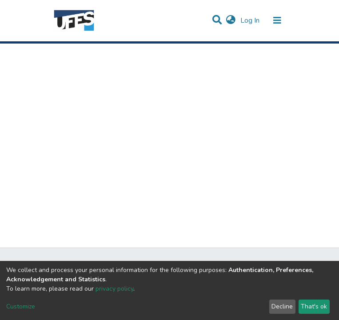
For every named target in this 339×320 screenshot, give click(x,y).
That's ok (314, 306)
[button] (231, 20)
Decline (282, 306)
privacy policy (114, 288)
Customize (20, 306)
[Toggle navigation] (277, 20)
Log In (250, 20)
